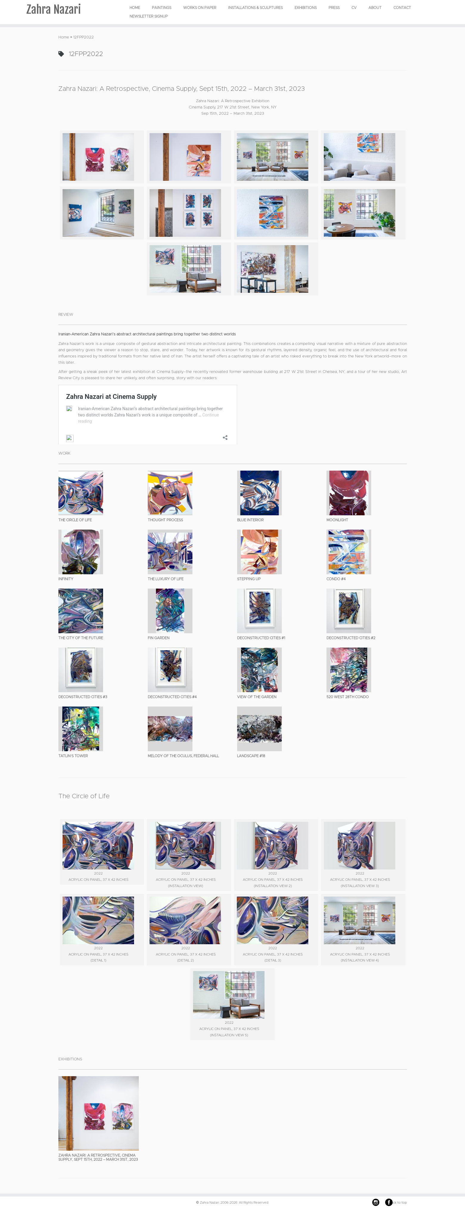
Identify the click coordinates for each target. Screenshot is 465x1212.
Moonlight (337, 520)
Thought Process (165, 520)
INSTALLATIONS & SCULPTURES (255, 8)
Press (334, 8)
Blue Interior (250, 520)
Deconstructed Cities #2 (350, 638)
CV (354, 8)
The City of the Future (80, 638)
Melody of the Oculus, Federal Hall (183, 756)
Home (135, 8)
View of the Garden (256, 697)
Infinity (65, 579)
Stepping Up (249, 579)
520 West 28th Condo (347, 697)
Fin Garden (158, 638)
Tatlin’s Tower (73, 756)
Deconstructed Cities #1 (261, 638)
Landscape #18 (251, 756)
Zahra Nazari (54, 10)
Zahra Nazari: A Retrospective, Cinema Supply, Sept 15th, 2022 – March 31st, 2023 (181, 89)
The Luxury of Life (165, 579)
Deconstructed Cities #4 (172, 697)
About (375, 8)
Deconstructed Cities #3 (82, 697)
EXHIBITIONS (306, 8)
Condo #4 (336, 579)
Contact (402, 8)
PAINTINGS (161, 8)
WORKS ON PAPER (199, 8)
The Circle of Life (75, 520)
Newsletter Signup (149, 16)
